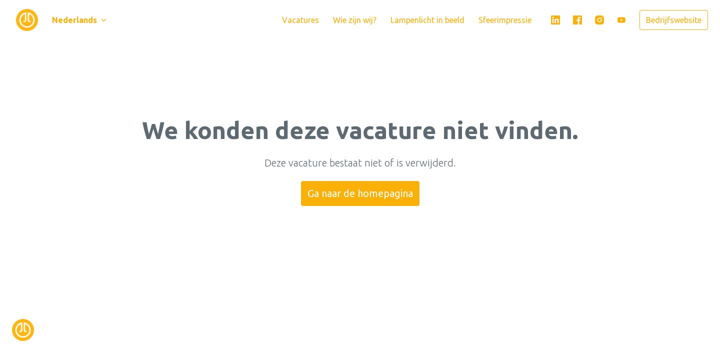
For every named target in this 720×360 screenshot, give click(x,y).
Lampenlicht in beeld (427, 20)
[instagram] (600, 20)
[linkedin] (556, 20)
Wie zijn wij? (354, 20)
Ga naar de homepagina (360, 193)
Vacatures (300, 20)
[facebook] (578, 20)
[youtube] (622, 20)
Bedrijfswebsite (674, 20)
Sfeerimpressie (505, 20)
